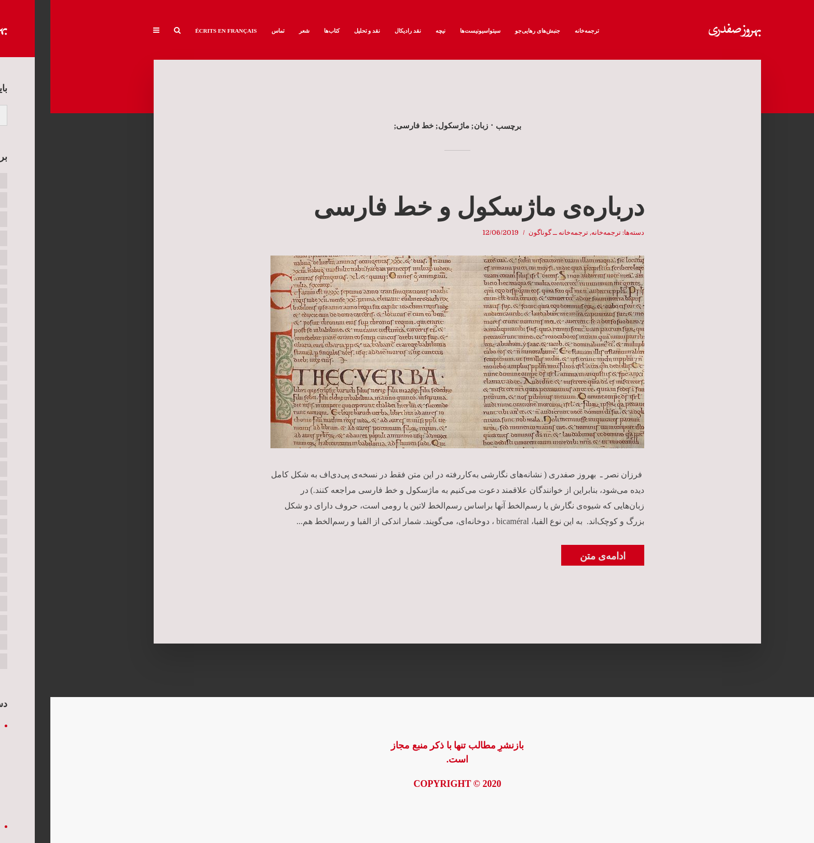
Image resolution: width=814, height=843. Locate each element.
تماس (227, 31)
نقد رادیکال (357, 31)
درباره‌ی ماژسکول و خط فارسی (428, 207)
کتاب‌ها (281, 31)
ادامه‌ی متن (552, 556)
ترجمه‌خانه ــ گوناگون (508, 232)
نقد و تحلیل (317, 31)
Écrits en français (176, 31)
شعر (254, 31)
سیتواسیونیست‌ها (430, 31)
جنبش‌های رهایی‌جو (487, 31)
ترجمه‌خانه (536, 31)
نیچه (390, 31)
